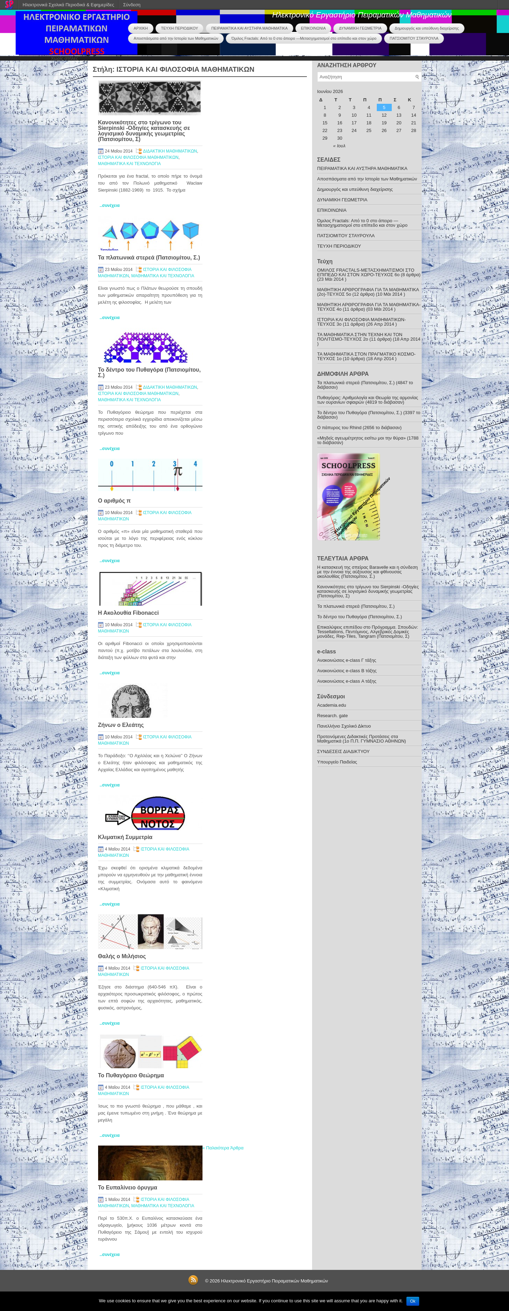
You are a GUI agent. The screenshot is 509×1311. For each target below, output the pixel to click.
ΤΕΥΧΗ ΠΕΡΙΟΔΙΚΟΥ (179, 28)
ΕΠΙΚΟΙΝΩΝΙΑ (313, 28)
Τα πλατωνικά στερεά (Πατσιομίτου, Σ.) (149, 258)
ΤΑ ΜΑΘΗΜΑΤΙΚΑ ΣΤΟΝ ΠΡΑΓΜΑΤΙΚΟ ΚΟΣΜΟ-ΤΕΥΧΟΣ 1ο (366, 356)
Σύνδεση (132, 4)
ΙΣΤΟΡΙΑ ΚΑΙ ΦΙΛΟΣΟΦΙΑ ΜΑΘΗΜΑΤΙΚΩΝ (138, 157)
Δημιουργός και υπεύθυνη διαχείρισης (427, 28)
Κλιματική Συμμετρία (125, 837)
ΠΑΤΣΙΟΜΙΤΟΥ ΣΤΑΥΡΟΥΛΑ (414, 38)
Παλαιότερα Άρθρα (223, 1147)
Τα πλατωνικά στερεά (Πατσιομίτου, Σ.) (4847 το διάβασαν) (365, 385)
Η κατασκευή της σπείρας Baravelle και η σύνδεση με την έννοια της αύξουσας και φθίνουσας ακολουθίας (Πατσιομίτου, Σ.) (367, 572)
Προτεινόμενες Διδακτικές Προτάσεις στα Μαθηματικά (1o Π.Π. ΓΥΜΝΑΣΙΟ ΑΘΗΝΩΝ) (361, 739)
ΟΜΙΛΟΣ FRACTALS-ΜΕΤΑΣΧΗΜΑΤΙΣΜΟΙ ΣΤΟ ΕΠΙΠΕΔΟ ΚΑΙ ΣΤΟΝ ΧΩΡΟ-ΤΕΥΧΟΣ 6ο (365, 272)
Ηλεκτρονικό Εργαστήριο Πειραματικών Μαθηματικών (362, 14)
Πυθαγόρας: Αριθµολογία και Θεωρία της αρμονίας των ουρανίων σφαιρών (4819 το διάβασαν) (367, 400)
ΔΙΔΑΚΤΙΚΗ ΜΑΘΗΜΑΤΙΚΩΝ (170, 151)
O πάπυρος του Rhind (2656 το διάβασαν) (359, 427)
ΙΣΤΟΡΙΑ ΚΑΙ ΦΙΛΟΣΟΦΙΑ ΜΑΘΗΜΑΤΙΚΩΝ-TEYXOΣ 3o (361, 322)
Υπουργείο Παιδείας (337, 762)
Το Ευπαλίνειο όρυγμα (127, 1187)
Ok (412, 1301)
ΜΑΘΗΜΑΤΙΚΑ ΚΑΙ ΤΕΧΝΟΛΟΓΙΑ (129, 163)
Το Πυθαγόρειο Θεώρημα (131, 1075)
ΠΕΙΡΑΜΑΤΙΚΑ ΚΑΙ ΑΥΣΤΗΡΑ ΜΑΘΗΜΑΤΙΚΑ (249, 28)
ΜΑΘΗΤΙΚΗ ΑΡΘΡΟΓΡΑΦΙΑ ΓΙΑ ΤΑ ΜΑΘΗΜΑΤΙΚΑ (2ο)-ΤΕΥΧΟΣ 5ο (368, 292)
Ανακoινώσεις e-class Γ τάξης (346, 660)
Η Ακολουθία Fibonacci (128, 613)
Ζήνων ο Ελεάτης (121, 725)
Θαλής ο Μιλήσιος (122, 956)
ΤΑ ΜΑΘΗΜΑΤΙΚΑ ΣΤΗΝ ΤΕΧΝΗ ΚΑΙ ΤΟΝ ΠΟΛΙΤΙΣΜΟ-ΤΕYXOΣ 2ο (360, 337)
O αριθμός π (114, 501)
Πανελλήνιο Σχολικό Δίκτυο (344, 726)
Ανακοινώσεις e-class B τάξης (347, 670)
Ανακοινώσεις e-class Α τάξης (346, 681)
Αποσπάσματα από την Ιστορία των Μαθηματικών (176, 38)
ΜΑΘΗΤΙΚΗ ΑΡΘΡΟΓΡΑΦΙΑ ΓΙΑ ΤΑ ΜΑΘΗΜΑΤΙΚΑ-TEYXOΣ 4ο (369, 307)
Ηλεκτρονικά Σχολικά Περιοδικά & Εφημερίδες (68, 4)
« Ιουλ (339, 145)
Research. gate (332, 715)
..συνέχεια (110, 205)
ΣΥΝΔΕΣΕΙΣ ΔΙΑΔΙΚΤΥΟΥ (343, 751)
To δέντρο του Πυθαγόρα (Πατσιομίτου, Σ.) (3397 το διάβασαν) (369, 415)
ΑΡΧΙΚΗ (141, 28)
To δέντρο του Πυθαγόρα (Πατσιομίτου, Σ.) (149, 372)
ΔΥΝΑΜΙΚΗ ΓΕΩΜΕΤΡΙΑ (360, 28)
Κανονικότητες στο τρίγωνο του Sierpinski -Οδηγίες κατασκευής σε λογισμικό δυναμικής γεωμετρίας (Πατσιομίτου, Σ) (144, 130)
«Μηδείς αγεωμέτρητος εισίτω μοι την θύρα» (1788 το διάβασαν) (368, 440)
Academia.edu (331, 705)
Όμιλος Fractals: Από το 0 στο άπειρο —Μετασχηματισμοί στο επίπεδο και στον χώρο (303, 38)
